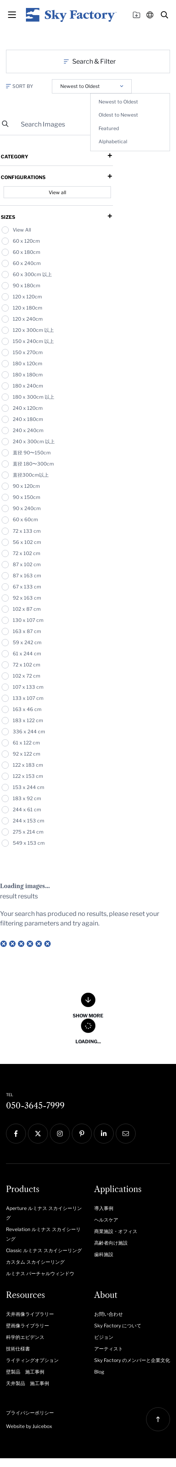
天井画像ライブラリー (30, 1314)
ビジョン (103, 1337)
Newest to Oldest (118, 102)
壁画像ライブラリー (27, 1326)
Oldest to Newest (118, 115)
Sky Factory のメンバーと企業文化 (132, 1360)
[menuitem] (44, 1212)
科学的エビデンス (25, 1337)
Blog (99, 1372)
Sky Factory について (117, 1326)
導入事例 (103, 1208)
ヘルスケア (106, 1220)
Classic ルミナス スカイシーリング (44, 1250)
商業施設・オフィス (115, 1231)
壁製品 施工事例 (25, 1372)
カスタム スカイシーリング (35, 1262)
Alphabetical (113, 141)
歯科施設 (103, 1254)
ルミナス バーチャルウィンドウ (40, 1273)
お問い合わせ (108, 1314)
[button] (164, 14)
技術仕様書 (18, 1349)
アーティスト (108, 1349)
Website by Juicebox (29, 1426)
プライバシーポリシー (30, 1413)
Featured (109, 128)
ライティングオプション (32, 1360)
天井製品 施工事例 (27, 1383)
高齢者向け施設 (111, 1243)
